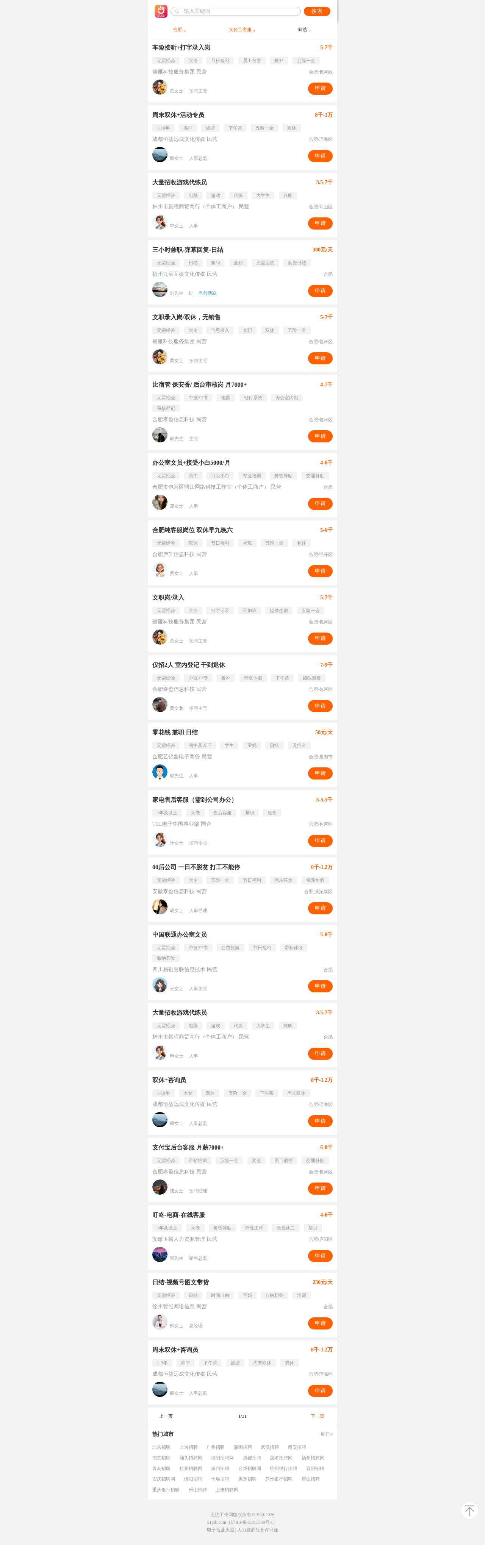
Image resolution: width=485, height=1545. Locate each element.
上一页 (166, 1416)
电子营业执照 (220, 1530)
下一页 (317, 1416)
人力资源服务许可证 (257, 1530)
